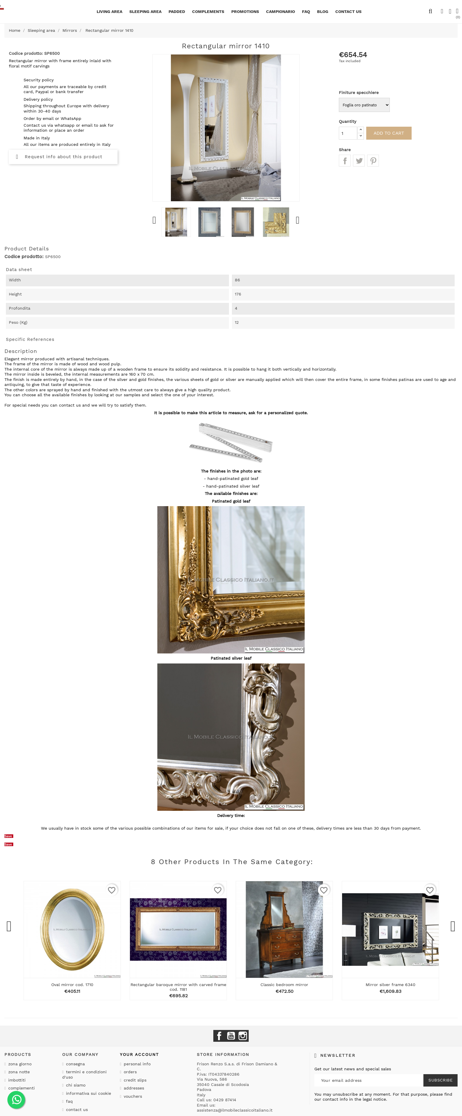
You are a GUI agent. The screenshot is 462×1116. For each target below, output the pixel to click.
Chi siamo (75, 1085)
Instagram (243, 1036)
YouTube (231, 1036)
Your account (139, 1054)
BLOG (322, 11)
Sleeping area (145, 11)
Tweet (358, 160)
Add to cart (391, 133)
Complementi (21, 1088)
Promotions (245, 11)
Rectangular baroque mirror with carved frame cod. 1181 (178, 986)
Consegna (75, 1063)
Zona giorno (19, 1063)
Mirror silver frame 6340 (390, 984)
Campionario (280, 11)
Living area (109, 11)
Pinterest (373, 160)
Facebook (219, 1036)
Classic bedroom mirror (284, 984)
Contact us (76, 1109)
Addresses (133, 1088)
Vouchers (132, 1096)
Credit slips (134, 1080)
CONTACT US (348, 11)
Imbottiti (16, 1080)
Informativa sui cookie (88, 1093)
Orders (129, 1071)
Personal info (136, 1063)
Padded (177, 11)
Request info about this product (59, 156)
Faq (306, 11)
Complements (208, 11)
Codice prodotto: (24, 256)
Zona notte (18, 1071)
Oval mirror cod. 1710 (72, 984)
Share (344, 160)
